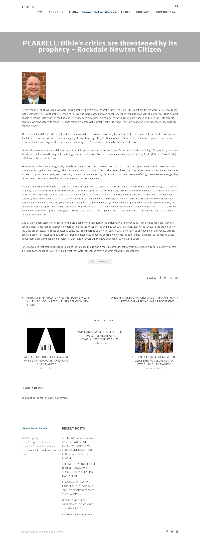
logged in (41, 397)
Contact (143, 12)
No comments (100, 261)
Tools (125, 12)
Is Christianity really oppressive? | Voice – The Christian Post (77, 504)
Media (73, 12)
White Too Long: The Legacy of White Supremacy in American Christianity (46, 360)
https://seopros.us (31, 442)
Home (39, 12)
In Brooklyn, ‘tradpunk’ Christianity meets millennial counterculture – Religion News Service (58, 301)
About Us (56, 12)
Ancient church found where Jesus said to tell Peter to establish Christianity (154, 360)
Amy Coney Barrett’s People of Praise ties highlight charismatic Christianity (99, 335)
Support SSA (165, 12)
